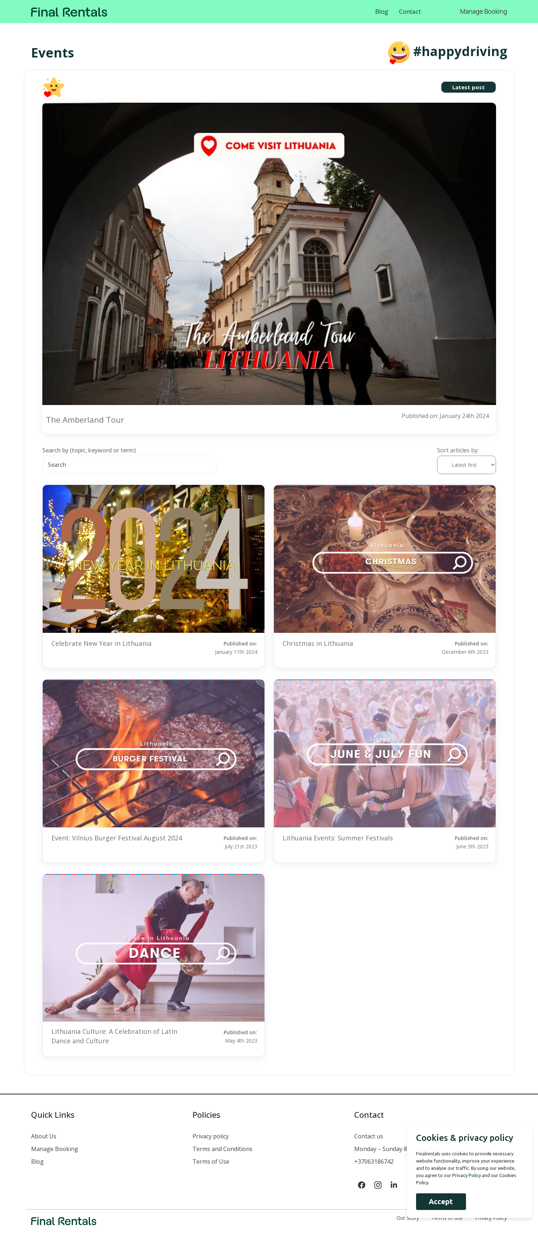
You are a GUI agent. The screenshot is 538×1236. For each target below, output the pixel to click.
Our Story (408, 1217)
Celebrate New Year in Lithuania (101, 643)
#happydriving (460, 51)
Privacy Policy (465, 1175)
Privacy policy (210, 1136)
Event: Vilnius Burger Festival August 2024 (116, 837)
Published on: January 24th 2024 (445, 416)
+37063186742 (374, 1161)
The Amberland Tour (85, 419)
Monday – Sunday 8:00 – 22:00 (394, 1149)
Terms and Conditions (222, 1149)
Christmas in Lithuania (318, 643)
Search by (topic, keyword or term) (89, 450)
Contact (410, 11)
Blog (381, 11)
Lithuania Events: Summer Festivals (338, 837)
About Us (43, 1136)
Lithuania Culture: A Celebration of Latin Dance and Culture (114, 1036)
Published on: (230, 647)
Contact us (368, 1136)
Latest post (468, 87)
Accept (440, 1201)
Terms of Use (210, 1161)
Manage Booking (483, 11)
